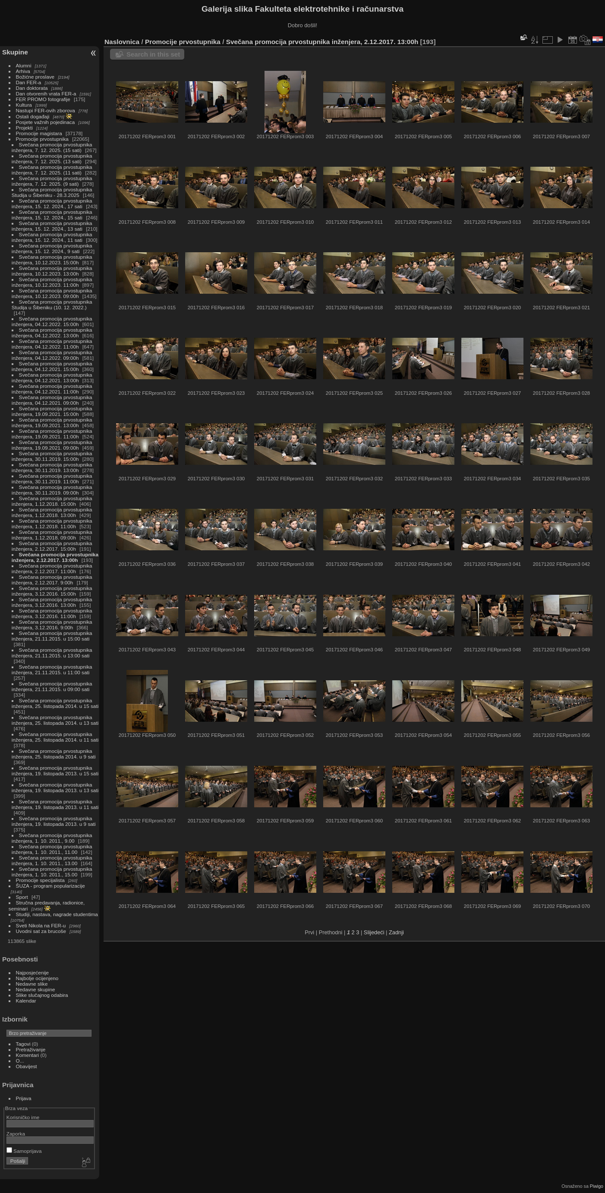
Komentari (27, 1055)
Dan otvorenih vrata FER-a (46, 93)
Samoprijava (24, 1151)
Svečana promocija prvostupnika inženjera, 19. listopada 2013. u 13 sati (55, 787)
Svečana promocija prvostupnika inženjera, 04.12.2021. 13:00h (52, 377)
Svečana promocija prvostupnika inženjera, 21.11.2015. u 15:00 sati (52, 635)
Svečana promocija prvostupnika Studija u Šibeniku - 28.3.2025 (52, 192)
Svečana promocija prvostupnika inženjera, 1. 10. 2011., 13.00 (52, 860)
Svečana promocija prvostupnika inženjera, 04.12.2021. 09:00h (52, 400)
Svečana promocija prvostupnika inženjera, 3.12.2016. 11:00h (52, 613)
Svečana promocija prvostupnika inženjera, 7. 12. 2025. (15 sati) (52, 147)
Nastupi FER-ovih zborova (45, 110)
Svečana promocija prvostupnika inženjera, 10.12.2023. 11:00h (52, 282)
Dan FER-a (28, 82)
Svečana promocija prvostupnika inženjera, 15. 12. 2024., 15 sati (52, 214)
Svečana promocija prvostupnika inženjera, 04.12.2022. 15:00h (52, 321)
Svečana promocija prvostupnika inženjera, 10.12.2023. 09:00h (52, 293)
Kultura (24, 105)
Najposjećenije (32, 972)
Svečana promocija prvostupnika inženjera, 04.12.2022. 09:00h (52, 355)
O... (20, 1060)
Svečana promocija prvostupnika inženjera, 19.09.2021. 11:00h (52, 433)
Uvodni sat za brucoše (41, 931)
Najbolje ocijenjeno (37, 978)
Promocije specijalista (40, 880)
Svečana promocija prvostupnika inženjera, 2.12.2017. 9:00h (52, 579)
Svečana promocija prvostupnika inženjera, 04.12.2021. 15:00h (52, 366)
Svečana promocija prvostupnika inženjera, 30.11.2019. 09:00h (52, 489)
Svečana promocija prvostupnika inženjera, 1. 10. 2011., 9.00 (52, 838)
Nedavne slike (32, 984)
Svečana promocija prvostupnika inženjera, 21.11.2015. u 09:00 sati (52, 686)
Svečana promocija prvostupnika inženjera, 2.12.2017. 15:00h (52, 546)
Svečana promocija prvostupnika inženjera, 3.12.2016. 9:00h (52, 624)
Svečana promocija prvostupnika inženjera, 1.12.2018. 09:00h (52, 534)
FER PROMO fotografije (43, 99)
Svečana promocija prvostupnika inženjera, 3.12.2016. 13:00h (52, 602)
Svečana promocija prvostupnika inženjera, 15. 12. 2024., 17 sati (52, 203)
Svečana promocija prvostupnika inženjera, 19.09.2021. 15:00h (52, 411)
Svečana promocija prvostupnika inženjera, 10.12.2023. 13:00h (52, 270)
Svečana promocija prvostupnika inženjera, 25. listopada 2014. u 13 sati (55, 720)
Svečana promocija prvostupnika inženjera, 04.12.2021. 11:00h (52, 388)
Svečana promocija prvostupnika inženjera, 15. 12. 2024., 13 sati (52, 226)
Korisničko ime (23, 1117)
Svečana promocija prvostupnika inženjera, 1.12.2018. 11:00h (52, 523)
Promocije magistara (39, 133)
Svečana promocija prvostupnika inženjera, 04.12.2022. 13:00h (52, 332)
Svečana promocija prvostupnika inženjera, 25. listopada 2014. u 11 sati (55, 736)
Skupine (15, 52)
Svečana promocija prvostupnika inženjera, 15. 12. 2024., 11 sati (52, 237)
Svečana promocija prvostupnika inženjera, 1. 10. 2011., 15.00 (52, 871)
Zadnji (396, 932)
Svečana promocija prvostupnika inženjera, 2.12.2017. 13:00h (55, 557)
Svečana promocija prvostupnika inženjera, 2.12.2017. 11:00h (52, 568)
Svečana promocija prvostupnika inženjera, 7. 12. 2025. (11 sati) (52, 169)
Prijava (24, 1098)
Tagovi (23, 1044)
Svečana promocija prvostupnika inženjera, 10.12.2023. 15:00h (52, 259)
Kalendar (26, 1000)
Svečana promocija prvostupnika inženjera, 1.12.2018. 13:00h (52, 512)
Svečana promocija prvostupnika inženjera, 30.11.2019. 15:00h (52, 456)
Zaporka (15, 1133)
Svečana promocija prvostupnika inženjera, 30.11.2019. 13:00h (52, 467)
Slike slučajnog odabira (42, 995)
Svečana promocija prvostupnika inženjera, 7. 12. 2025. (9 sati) (52, 181)
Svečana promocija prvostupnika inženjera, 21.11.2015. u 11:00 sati (52, 669)
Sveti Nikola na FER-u (41, 925)
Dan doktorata (32, 88)
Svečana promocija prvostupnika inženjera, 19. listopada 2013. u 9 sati (54, 821)
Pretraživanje (31, 1049)
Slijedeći (374, 932)
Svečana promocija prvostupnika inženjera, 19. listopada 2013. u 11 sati (55, 804)
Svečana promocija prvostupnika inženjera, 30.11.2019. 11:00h (52, 478)
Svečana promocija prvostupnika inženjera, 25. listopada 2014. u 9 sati (54, 753)
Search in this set (153, 54)
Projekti (24, 127)
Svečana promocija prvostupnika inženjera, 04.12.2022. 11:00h (52, 343)
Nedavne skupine (35, 989)
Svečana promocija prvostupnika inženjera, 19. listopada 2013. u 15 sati (55, 770)
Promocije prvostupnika (42, 139)
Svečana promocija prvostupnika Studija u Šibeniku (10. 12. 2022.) (52, 304)
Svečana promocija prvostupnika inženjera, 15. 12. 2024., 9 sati (52, 248)
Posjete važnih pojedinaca (45, 122)
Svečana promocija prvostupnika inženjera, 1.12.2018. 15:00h (52, 501)
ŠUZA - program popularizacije (50, 885)
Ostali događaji (33, 116)
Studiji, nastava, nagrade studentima (57, 914)
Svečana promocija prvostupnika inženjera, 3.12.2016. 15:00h (52, 590)
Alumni (24, 65)
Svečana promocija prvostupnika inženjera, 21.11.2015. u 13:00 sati (52, 652)
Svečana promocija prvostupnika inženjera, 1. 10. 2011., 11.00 (52, 849)
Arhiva (23, 71)
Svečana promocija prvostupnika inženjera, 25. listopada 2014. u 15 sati (55, 703)
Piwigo (596, 1186)
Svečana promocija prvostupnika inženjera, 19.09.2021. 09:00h (52, 445)
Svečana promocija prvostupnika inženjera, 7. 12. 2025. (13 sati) (52, 158)
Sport (22, 897)
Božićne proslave (35, 76)
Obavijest (26, 1066)
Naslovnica (121, 41)
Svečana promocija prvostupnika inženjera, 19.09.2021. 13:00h (52, 422)
